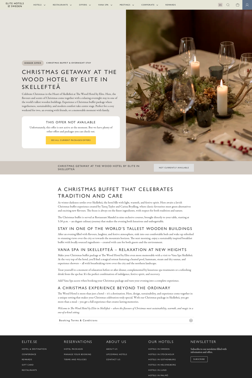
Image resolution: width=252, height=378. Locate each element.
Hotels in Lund (157, 370)
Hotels (37, 5)
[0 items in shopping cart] (237, 5)
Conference (29, 354)
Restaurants (60, 5)
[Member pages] (247, 5)
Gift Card (28, 365)
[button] (228, 5)
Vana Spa (103, 5)
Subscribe (199, 359)
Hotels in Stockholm (161, 354)
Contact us (113, 359)
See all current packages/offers (71, 140)
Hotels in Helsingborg (162, 365)
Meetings (125, 5)
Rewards (171, 5)
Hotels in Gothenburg (162, 359)
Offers (83, 5)
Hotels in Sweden (159, 349)
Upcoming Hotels (116, 354)
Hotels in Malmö (158, 375)
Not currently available (174, 168)
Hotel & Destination (34, 349)
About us (112, 349)
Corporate (147, 5)
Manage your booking (77, 354)
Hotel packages (73, 349)
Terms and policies (75, 359)
